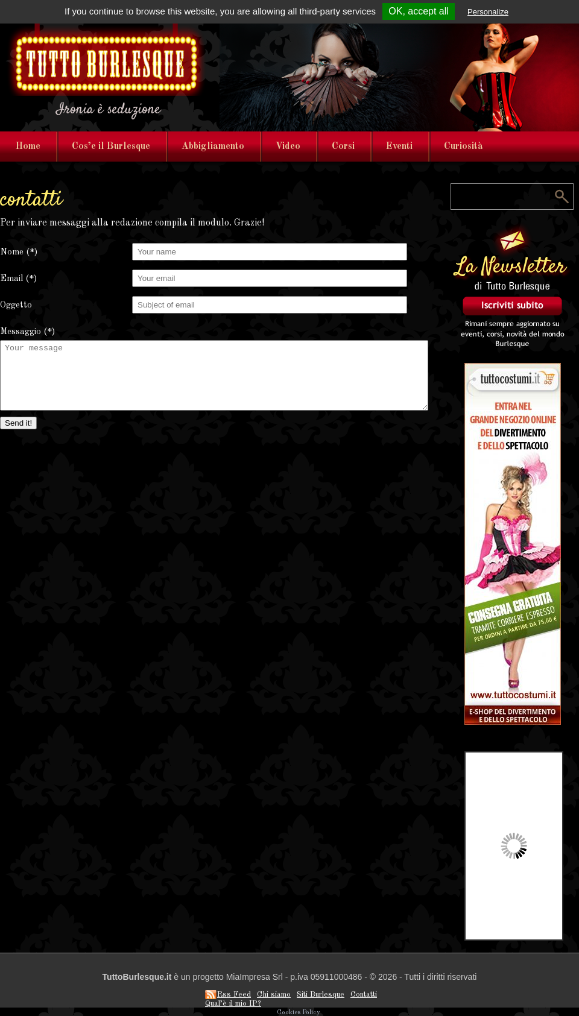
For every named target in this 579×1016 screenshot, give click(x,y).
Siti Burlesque (320, 995)
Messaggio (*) (27, 331)
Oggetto (16, 305)
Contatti (363, 995)
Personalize (487, 11)
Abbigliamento (213, 146)
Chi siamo (274, 995)
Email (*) (18, 278)
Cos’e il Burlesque (111, 146)
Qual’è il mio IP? (233, 1004)
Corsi (343, 146)
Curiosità (463, 146)
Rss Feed (234, 995)
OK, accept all (418, 11)
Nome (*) (18, 252)
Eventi (399, 146)
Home (28, 146)
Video (288, 146)
